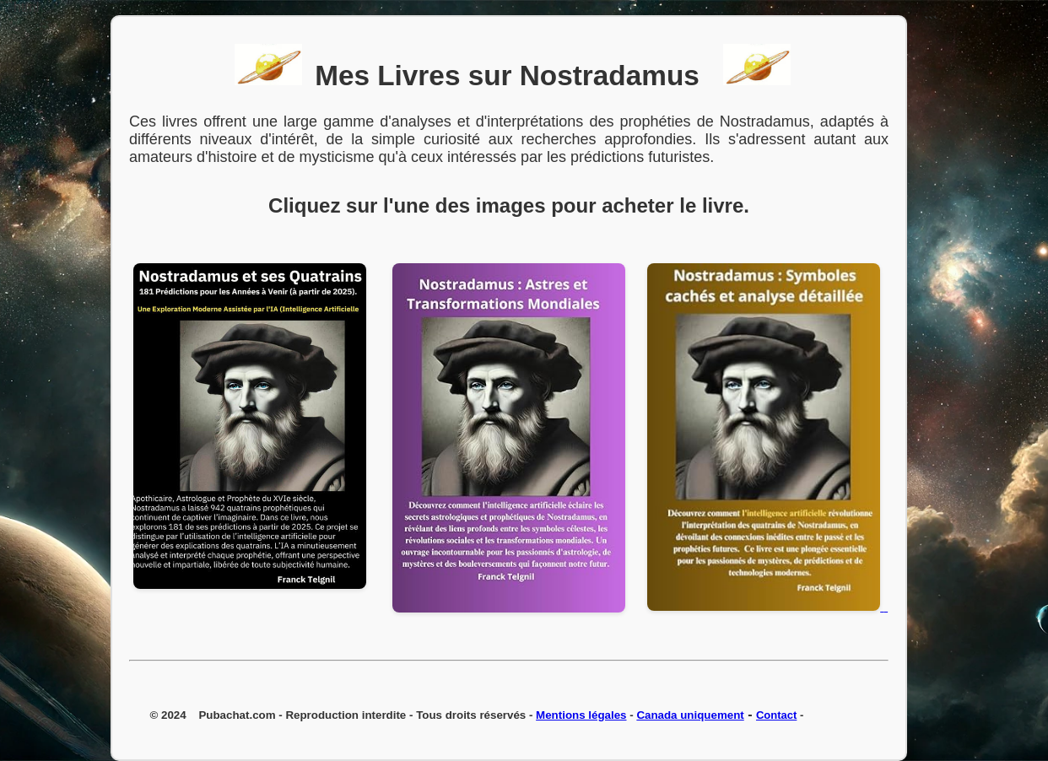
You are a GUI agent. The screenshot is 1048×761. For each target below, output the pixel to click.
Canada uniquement (689, 715)
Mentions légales (581, 715)
